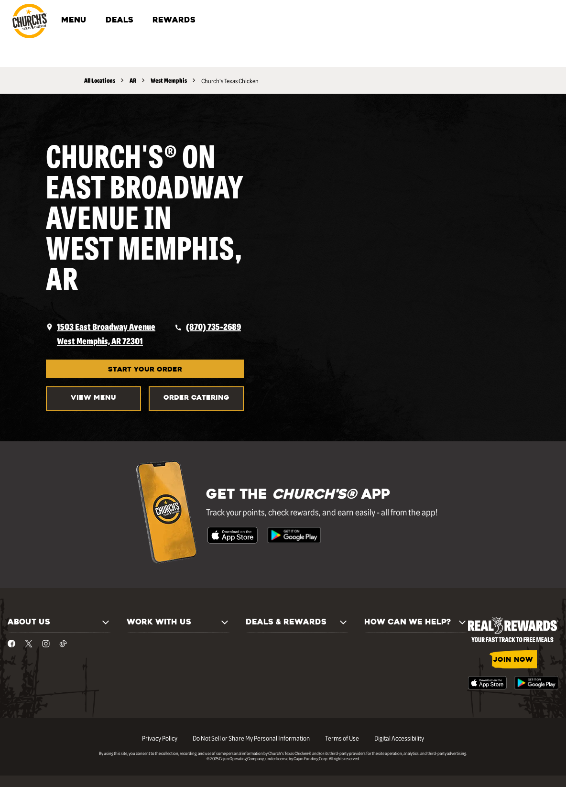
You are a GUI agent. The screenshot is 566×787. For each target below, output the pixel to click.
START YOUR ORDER (145, 369)
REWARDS (174, 20)
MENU (74, 20)
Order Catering (196, 398)
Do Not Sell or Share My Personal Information (251, 737)
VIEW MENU (93, 398)
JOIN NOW (513, 660)
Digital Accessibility (399, 737)
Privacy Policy (159, 737)
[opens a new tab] (100, 333)
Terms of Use (342, 737)
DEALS (119, 20)
